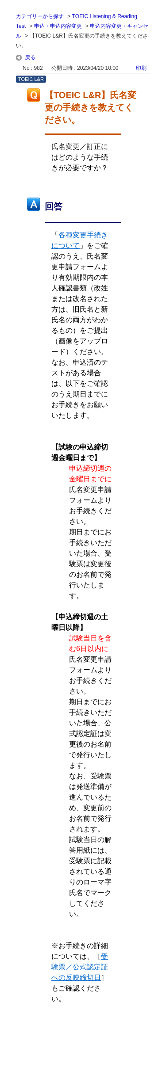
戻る (30, 57)
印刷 (141, 68)
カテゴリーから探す (40, 16)
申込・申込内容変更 (58, 26)
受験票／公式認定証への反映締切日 (79, 967)
